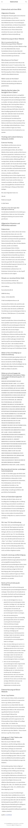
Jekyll (12, 825)
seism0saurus (10, 823)
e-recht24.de (8, 815)
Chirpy (17, 825)
